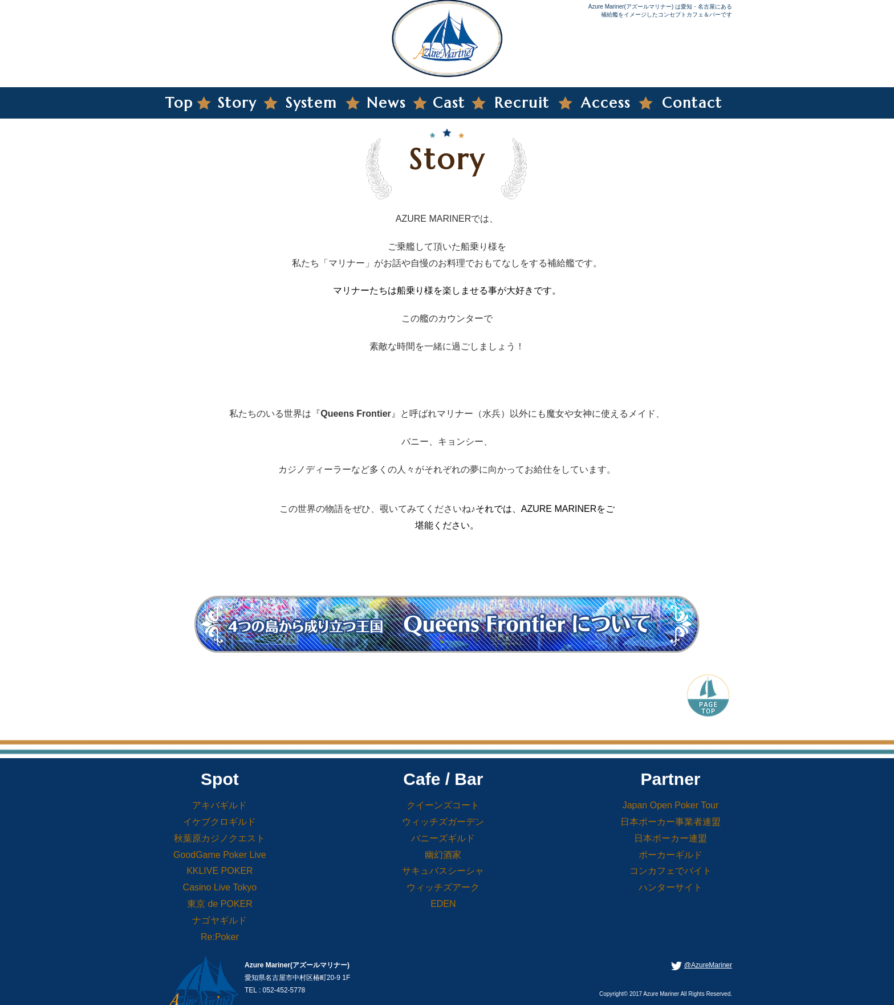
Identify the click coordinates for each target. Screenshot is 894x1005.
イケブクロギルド (219, 822)
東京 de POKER (220, 904)
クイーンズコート (443, 805)
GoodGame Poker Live (219, 855)
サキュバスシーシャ (443, 871)
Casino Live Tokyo (220, 887)
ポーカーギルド (670, 855)
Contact (692, 103)
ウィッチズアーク (443, 887)
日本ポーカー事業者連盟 (670, 822)
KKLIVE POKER (219, 871)
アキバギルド (219, 805)
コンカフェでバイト (670, 871)
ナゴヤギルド (219, 920)
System (311, 103)
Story (237, 103)
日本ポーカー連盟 (670, 838)
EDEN (443, 904)
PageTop (708, 694)
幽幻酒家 (443, 855)
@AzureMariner (708, 965)
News (386, 103)
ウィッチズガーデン (443, 822)
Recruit (522, 103)
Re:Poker (220, 937)
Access (606, 103)
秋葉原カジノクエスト (219, 838)
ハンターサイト (670, 887)
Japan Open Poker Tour (671, 805)
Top (179, 103)
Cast (449, 103)
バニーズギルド (443, 838)
